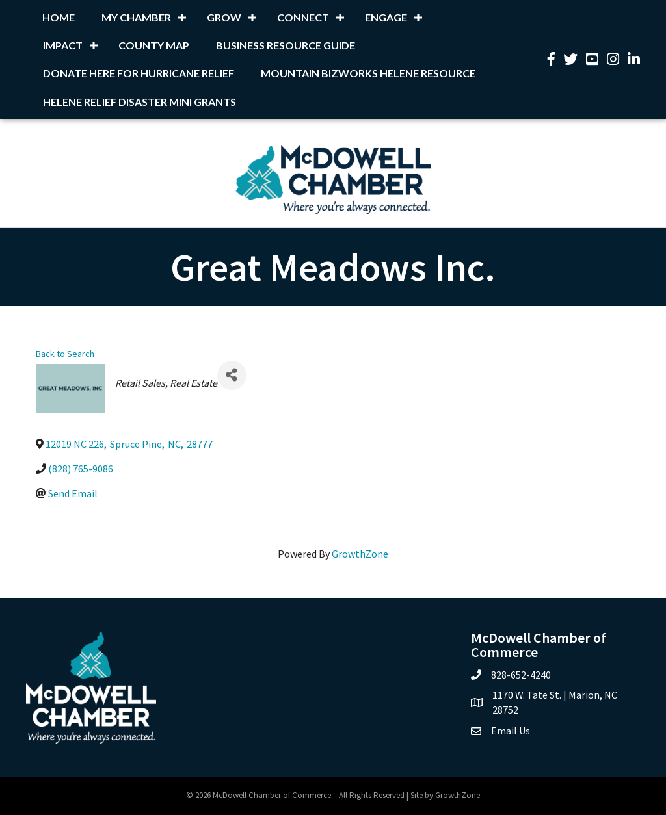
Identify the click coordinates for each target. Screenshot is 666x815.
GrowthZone (360, 553)
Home (58, 17)
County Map (153, 45)
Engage (386, 17)
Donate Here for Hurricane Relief (138, 73)
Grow (224, 17)
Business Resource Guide (285, 45)
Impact (63, 45)
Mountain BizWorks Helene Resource (368, 73)
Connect (303, 17)
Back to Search (65, 353)
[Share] (231, 375)
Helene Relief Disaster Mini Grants (139, 102)
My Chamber (136, 17)
